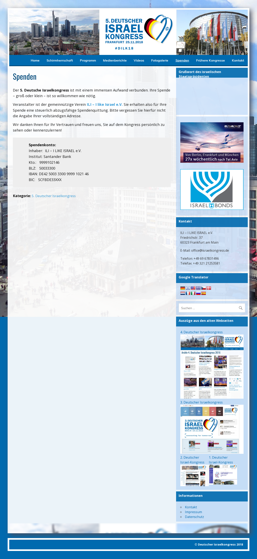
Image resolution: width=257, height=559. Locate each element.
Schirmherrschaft (60, 60)
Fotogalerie (159, 60)
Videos (139, 60)
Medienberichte (115, 60)
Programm (88, 60)
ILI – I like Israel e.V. (105, 104)
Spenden (182, 60)
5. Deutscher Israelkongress (54, 196)
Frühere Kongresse (210, 60)
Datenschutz (194, 517)
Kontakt (238, 60)
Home (35, 60)
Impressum (193, 512)
